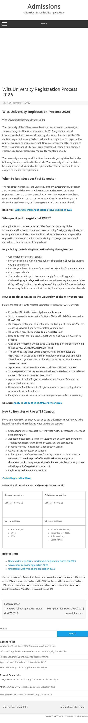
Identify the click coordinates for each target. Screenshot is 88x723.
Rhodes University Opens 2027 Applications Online (24, 657)
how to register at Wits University (57, 577)
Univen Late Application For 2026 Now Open (37, 679)
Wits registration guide (63, 585)
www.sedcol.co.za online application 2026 (35, 687)
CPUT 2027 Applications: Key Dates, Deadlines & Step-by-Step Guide (33, 651)
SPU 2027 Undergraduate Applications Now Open (24, 667)
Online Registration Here (16, 478)
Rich (9, 102)
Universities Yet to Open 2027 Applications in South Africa (27, 646)
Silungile (4, 694)
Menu (44, 24)
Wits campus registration (70, 581)
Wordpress (82, 716)
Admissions (44, 6)
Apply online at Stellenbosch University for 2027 (23, 662)
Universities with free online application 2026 (31, 569)
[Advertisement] (44, 56)
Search (3, 628)
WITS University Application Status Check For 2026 (43, 210)
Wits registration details (38, 585)
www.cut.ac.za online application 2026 (28, 565)
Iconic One (51, 716)
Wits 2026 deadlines (46, 581)
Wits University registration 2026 (37, 589)
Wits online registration (14, 585)
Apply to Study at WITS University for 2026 (38, 403)
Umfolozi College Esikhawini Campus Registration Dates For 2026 (42, 561)
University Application (23, 577)
